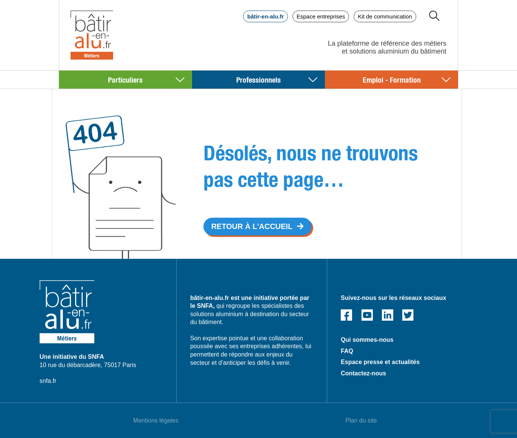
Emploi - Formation (392, 79)
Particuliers (125, 79)
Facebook (346, 315)
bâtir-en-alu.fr (265, 16)
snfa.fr (48, 381)
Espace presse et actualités (380, 362)
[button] (257, 226)
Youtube (367, 315)
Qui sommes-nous (367, 340)
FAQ (347, 351)
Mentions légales (155, 420)
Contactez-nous (363, 373)
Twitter (408, 315)
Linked (387, 315)
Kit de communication (385, 16)
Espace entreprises (321, 16)
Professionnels (258, 79)
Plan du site (361, 420)
